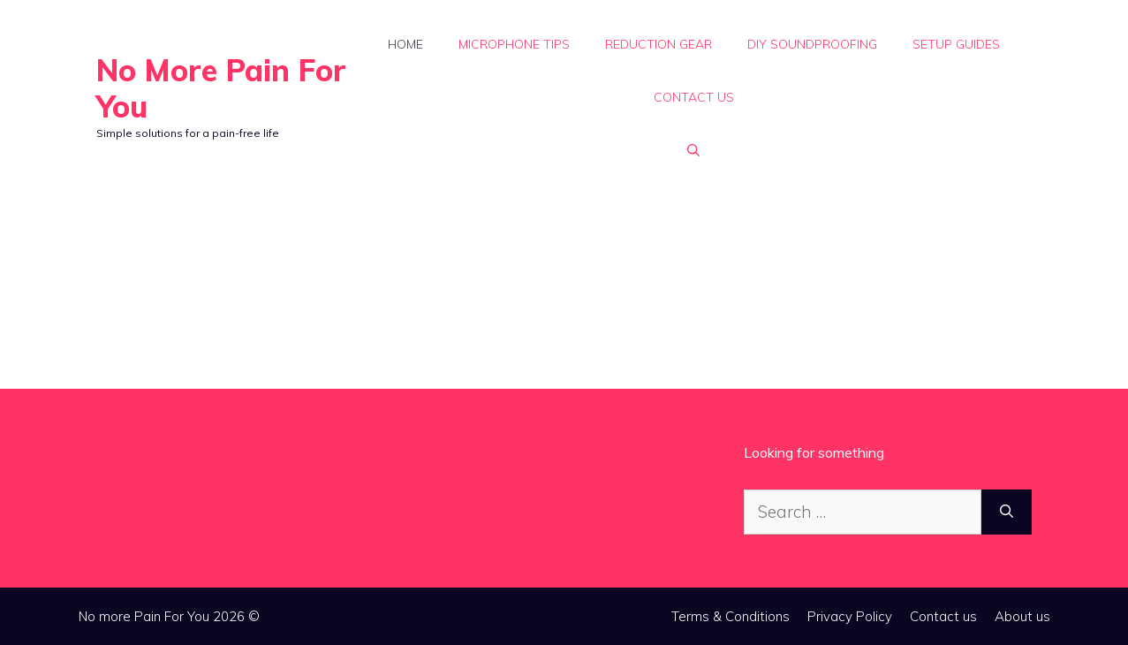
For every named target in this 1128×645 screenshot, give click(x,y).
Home (405, 44)
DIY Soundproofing (812, 44)
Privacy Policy (849, 616)
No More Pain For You (221, 88)
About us (1022, 616)
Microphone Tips (514, 44)
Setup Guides (956, 44)
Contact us (694, 97)
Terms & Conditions (730, 616)
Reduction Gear (658, 44)
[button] (693, 150)
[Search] (1006, 512)
